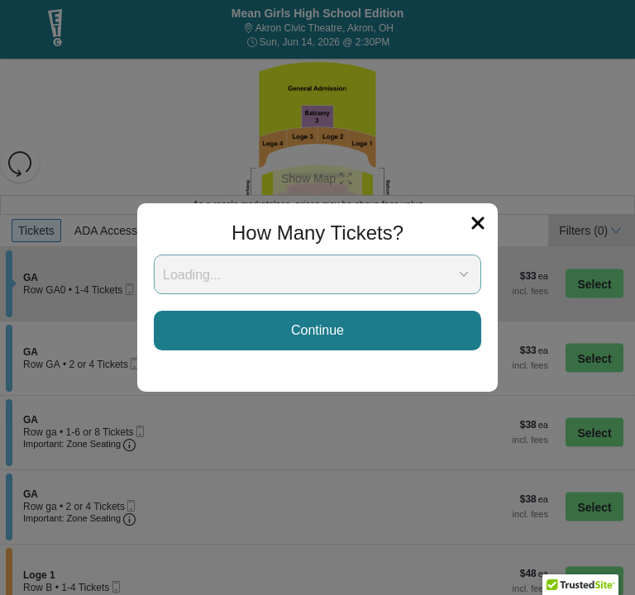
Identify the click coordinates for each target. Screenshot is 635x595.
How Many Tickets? (317, 232)
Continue (317, 330)
